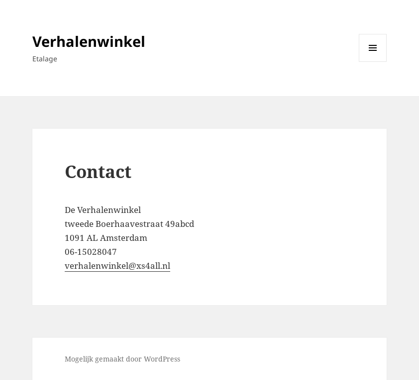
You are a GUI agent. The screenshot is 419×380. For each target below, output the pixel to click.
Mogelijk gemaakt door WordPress (122, 359)
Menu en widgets (373, 61)
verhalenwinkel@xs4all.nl (117, 265)
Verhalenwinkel (88, 41)
